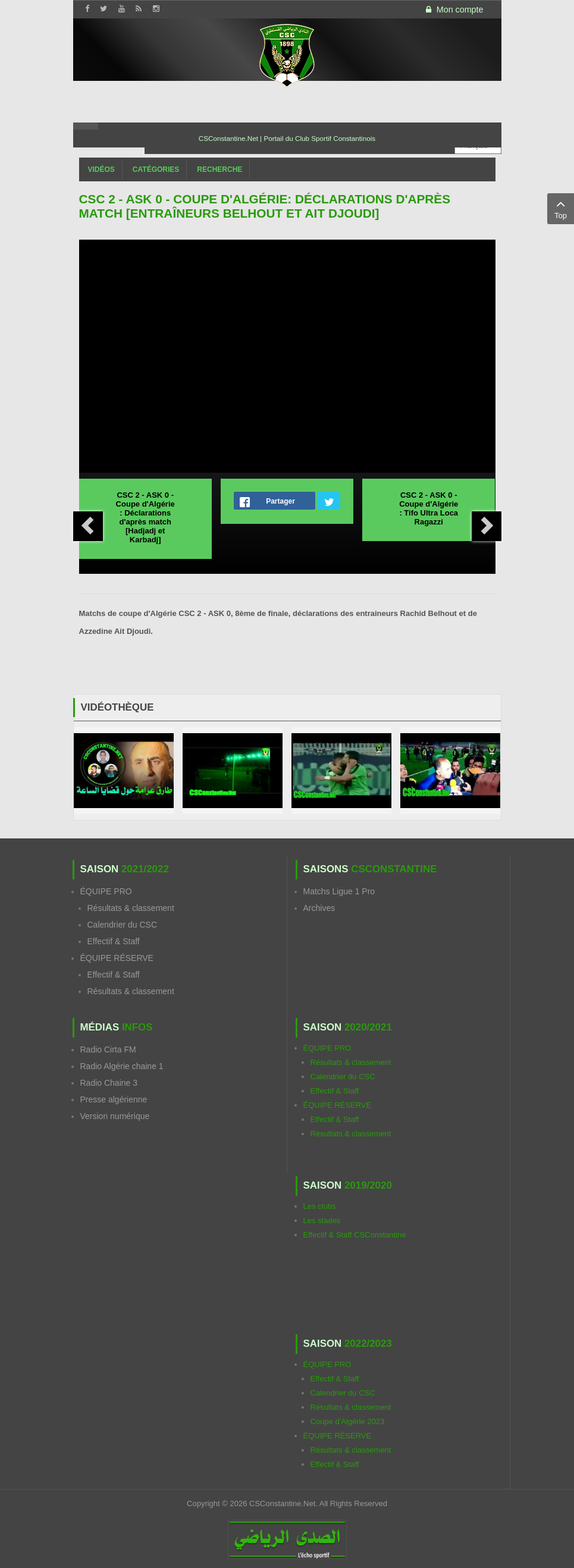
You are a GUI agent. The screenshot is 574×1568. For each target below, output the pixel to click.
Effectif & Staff (113, 941)
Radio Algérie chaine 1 (122, 1066)
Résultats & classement (130, 908)
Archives (319, 908)
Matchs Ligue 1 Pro (339, 891)
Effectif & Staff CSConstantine (354, 1234)
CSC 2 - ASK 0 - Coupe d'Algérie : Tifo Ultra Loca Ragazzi (428, 508)
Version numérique (115, 1116)
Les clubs (319, 1206)
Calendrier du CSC (122, 924)
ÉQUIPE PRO (106, 891)
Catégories (156, 169)
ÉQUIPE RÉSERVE (116, 958)
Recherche (219, 169)
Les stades (322, 1220)
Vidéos (101, 169)
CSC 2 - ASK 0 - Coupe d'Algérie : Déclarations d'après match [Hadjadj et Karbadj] (145, 517)
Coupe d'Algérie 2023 (347, 1421)
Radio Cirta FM (108, 1049)
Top (560, 208)
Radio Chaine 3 (109, 1083)
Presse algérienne (114, 1099)
